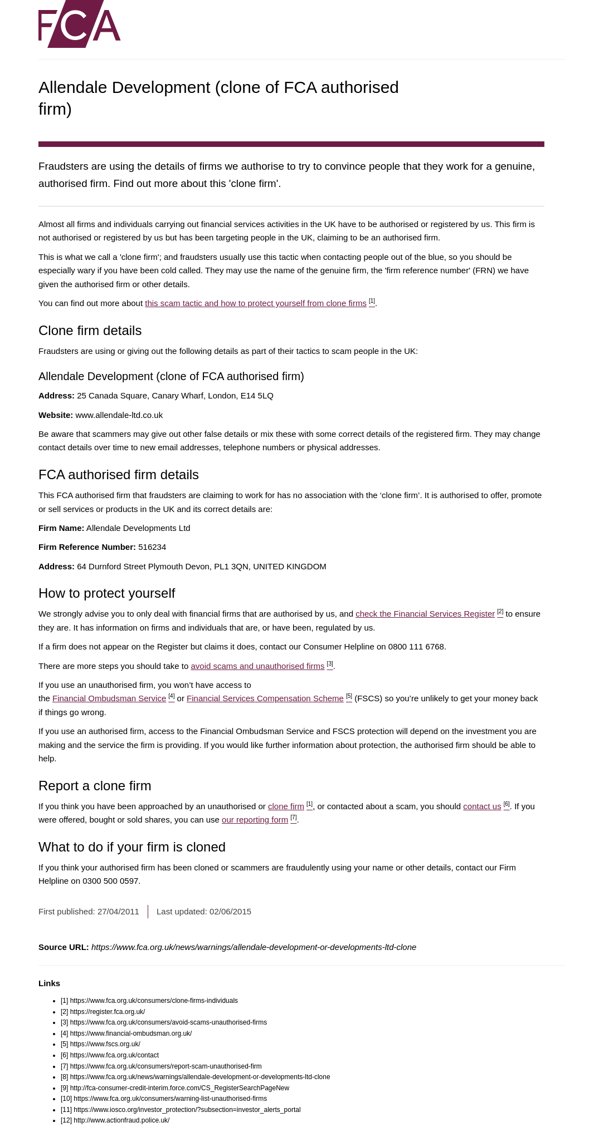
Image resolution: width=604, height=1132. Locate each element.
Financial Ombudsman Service (113, 698)
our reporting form (259, 819)
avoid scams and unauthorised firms (262, 666)
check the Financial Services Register (429, 613)
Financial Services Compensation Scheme (269, 698)
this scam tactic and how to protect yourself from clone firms (260, 303)
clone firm (290, 806)
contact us (486, 806)
